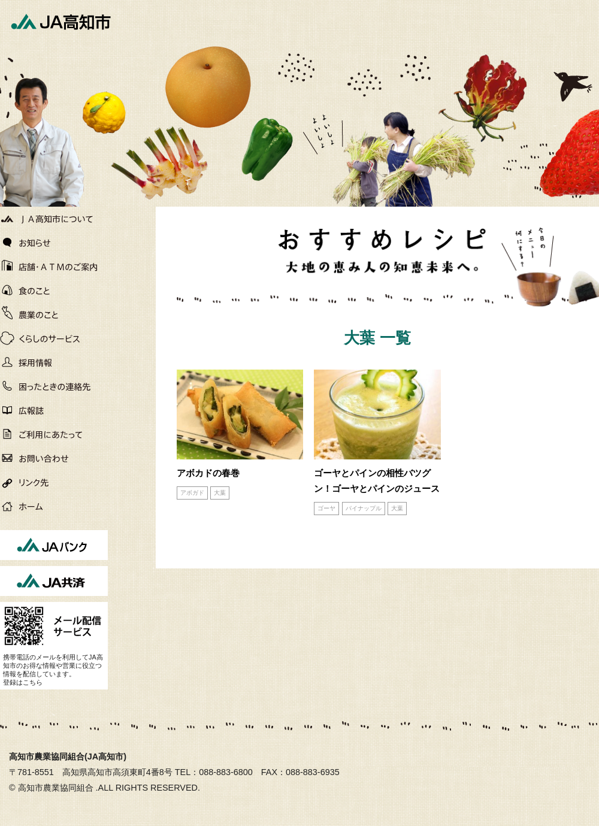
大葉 (220, 492)
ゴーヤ (326, 508)
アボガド (192, 492)
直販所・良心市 (54, 290)
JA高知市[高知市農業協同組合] (60, 21)
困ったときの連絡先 (54, 386)
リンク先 (54, 482)
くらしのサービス (54, 338)
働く (54, 362)
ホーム (54, 506)
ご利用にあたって (54, 434)
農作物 (54, 314)
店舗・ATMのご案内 (54, 267)
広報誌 (54, 410)
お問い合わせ (54, 458)
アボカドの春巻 (208, 473)
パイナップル (364, 508)
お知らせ (54, 243)
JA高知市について (54, 219)
